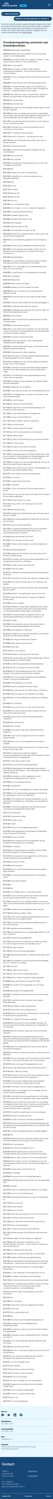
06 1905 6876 (33, 1476)
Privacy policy (28, 1496)
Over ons (48, 1496)
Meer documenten (11, 14)
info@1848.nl (27, 32)
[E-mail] (4, 1415)
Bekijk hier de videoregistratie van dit (33, 19)
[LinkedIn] (16, 1415)
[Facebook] (22, 1415)
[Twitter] (10, 1415)
